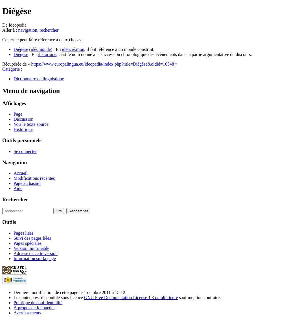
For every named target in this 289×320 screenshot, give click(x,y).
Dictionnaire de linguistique (39, 78)
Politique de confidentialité (38, 302)
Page (18, 114)
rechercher (49, 30)
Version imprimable (31, 248)
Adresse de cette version (36, 253)
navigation (27, 30)
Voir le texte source (31, 124)
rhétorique (47, 54)
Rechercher (15, 199)
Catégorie (11, 69)
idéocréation (73, 49)
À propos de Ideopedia (34, 307)
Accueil (21, 173)
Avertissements (27, 312)
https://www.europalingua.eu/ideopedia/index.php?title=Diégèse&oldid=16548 (102, 64)
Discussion (23, 119)
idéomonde (41, 49)
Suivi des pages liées (32, 238)
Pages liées (24, 233)
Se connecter (25, 151)
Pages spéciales (27, 243)
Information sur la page (35, 258)
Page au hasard (27, 183)
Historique (23, 129)
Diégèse (21, 49)
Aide (18, 188)
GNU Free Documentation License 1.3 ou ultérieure (131, 297)
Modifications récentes (34, 178)
